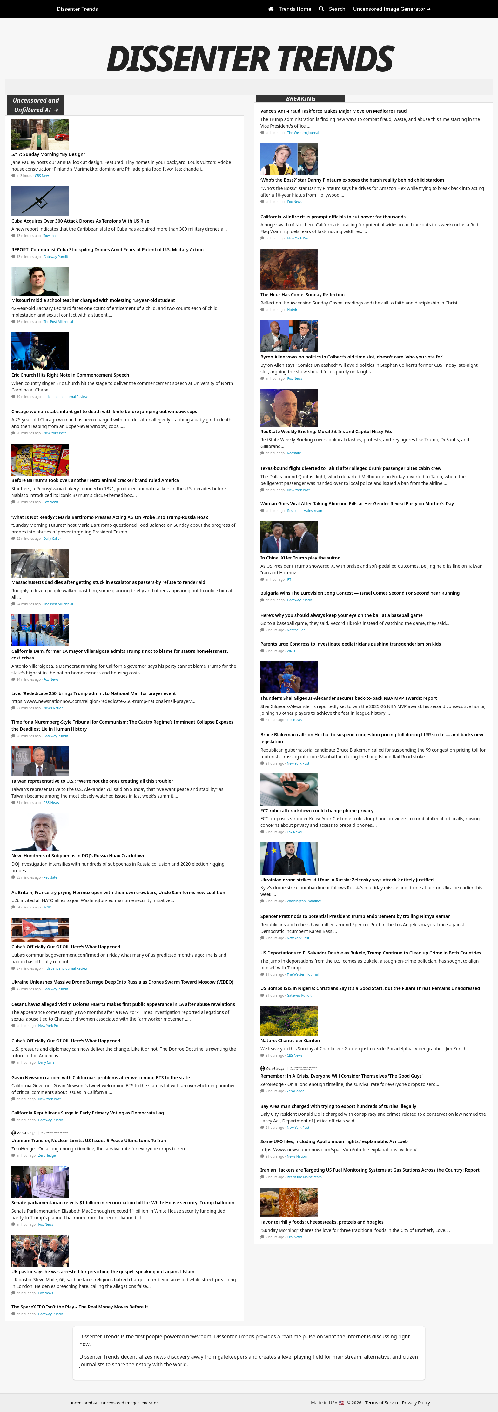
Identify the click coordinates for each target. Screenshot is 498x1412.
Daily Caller (52, 538)
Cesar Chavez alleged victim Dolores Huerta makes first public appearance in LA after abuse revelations (123, 1004)
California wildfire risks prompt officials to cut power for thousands (333, 217)
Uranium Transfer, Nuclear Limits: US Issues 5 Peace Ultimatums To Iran (88, 1140)
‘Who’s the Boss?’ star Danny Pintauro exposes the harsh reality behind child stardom (352, 180)
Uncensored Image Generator (129, 1403)
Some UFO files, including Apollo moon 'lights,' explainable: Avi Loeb (334, 1141)
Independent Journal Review (66, 396)
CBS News (42, 175)
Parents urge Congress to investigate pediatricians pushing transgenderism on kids (350, 644)
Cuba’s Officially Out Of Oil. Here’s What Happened (65, 947)
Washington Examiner (304, 901)
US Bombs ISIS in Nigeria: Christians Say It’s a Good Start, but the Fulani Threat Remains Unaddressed (370, 988)
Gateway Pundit (56, 256)
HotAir (292, 309)
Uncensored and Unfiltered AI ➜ (36, 105)
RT (289, 579)
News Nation (54, 708)
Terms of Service (382, 1403)
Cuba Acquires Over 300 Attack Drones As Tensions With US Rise (80, 221)
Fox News (51, 502)
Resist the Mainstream (304, 510)
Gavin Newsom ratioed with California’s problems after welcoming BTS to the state (100, 1077)
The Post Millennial (58, 321)
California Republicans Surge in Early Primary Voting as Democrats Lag (87, 1113)
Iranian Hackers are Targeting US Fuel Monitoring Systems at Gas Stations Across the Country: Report (370, 1170)
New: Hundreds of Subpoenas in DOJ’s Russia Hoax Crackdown (78, 856)
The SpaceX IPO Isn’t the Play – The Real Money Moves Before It (79, 1307)
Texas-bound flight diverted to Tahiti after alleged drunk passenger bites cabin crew (350, 468)
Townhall (50, 235)
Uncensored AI (83, 1403)
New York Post (55, 433)
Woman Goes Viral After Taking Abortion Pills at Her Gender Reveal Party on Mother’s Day (357, 503)
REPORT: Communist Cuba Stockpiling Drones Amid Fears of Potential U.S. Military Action (107, 249)
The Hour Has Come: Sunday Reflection (302, 294)
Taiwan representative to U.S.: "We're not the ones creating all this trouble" (92, 781)
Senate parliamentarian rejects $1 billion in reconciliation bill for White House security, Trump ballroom (122, 1203)
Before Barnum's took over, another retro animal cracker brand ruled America (95, 480)
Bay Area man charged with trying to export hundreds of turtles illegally (338, 1106)
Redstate (50, 877)
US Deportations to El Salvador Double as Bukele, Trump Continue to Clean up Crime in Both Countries (370, 953)
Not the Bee (296, 630)
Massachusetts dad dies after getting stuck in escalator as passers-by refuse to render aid (108, 582)
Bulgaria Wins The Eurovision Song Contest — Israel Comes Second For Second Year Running (360, 593)
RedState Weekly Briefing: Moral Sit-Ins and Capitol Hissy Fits (326, 431)
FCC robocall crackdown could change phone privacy (317, 810)
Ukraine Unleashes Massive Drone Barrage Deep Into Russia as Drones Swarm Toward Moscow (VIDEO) (122, 982)
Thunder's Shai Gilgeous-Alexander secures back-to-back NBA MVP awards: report (348, 698)
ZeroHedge (47, 1155)
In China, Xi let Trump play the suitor (300, 558)
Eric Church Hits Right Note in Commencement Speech (70, 375)
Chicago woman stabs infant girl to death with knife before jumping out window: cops (104, 411)
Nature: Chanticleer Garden (290, 1040)
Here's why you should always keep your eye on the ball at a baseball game (341, 615)
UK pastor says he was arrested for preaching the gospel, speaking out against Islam (102, 1271)
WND (47, 907)
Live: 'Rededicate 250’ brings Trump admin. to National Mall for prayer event (93, 693)
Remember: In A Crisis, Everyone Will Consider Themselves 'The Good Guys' (341, 1076)
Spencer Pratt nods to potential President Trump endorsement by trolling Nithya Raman (355, 916)
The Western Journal (303, 132)
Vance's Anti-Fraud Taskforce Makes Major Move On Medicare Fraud (333, 111)
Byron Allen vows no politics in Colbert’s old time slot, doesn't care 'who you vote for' (352, 357)
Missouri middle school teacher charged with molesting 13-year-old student (93, 300)
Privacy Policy (416, 1403)
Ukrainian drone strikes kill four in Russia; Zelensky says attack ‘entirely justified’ (347, 880)
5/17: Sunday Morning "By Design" (48, 154)
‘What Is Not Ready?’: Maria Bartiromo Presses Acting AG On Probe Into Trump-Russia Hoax (109, 517)
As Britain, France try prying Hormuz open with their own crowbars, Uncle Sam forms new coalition (118, 892)
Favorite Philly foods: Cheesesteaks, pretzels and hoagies (322, 1222)
